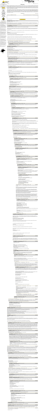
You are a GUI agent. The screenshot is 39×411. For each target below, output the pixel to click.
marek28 (10, 405)
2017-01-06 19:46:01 (14, 315)
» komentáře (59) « (22, 13)
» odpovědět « (36, 26)
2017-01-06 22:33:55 (25, 167)
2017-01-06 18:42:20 (20, 118)
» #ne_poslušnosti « (3, 12)
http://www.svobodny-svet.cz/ (11, 308)
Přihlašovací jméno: (3, 3)
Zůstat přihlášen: (3, 6)
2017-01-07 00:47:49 (17, 374)
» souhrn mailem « (3, 16)
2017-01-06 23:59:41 (18, 368)
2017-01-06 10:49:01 (16, 61)
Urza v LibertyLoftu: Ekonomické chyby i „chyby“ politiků (3, 32)
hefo (0, 42)
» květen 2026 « (3, 13)
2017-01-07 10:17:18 (15, 377)
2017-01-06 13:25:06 (17, 299)
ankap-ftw (1, 28)
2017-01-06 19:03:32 (19, 214)
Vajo (0, 35)
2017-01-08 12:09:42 (16, 334)
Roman (9, 21)
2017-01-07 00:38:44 (17, 408)
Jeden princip (3, 28)
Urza (8, 3)
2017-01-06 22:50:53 (14, 405)
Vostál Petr (10, 46)
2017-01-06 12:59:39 (15, 67)
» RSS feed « (3, 15)
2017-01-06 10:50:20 (16, 44)
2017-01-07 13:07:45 (18, 393)
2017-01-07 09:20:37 (22, 267)
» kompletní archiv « (3, 14)
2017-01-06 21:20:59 (22, 148)
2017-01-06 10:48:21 (13, 58)
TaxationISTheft (10, 26)
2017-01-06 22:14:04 (13, 21)
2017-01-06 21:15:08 (15, 323)
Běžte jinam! (22, 4)
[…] (1, 31)
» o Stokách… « (3, 10)
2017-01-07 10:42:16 (16, 381)
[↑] (20, 67)
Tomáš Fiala (10, 323)
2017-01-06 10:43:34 (16, 52)
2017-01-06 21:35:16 (16, 353)
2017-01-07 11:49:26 (25, 294)
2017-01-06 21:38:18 (23, 159)
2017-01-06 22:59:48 (25, 175)
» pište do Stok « (3, 11)
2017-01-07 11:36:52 (24, 286)
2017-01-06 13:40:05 (16, 79)
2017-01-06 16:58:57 (17, 96)
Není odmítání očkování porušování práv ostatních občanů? (2, 25)
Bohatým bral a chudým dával (3, 46)
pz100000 (10, 315)
